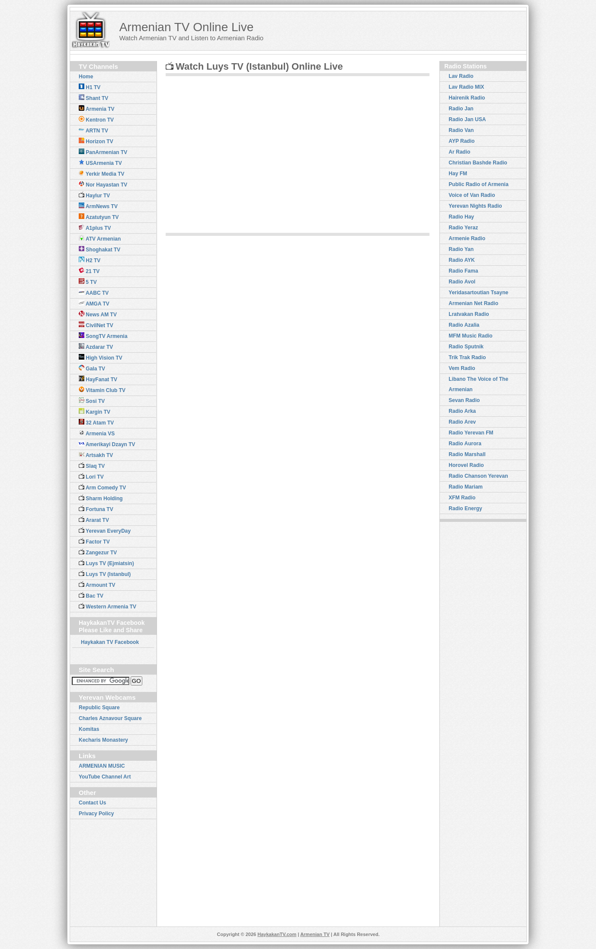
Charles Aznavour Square (110, 718)
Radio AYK (461, 260)
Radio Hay (461, 217)
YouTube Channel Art (105, 777)
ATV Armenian (100, 238)
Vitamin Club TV (102, 389)
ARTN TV (93, 130)
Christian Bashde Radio (478, 163)
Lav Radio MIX (466, 87)
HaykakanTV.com (276, 934)
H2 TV (89, 260)
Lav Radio (461, 76)
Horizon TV (96, 141)
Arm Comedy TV (102, 487)
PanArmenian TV (103, 151)
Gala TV (92, 368)
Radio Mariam (466, 487)
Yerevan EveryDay (105, 530)
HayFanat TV (98, 379)
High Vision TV (100, 357)
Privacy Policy (96, 814)
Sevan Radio (464, 400)
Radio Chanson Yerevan (478, 476)
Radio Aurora (465, 444)
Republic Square (99, 708)
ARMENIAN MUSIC (102, 766)
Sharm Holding (101, 498)
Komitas (89, 729)
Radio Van (461, 130)
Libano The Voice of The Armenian (478, 384)
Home (86, 77)
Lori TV (91, 476)
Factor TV (94, 541)
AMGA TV (94, 303)
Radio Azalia (464, 325)
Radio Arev (462, 422)
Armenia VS (97, 433)
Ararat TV (94, 519)
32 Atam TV (96, 422)
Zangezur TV (98, 552)
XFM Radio (462, 498)
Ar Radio (459, 152)
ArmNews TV (98, 206)
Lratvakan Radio (469, 314)
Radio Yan (461, 249)
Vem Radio (462, 368)
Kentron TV (96, 119)
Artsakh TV (96, 454)
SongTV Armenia (103, 335)
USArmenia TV (100, 162)
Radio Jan (461, 109)
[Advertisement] (422, 30)
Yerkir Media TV (102, 173)
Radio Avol (462, 282)
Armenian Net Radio (473, 303)
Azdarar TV (96, 346)
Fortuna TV (96, 508)
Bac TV (91, 595)
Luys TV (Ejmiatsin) (106, 563)
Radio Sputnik (466, 347)
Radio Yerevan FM (471, 433)
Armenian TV (315, 934)
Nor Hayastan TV (103, 184)
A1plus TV (95, 227)
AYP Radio (461, 141)
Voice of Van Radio (472, 195)
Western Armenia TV (107, 606)
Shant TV (93, 97)
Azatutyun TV (99, 216)
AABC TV (94, 292)
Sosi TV (92, 400)
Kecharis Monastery (103, 740)
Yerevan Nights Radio (475, 206)
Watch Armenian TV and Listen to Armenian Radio (191, 38)
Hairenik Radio (467, 98)
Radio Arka (462, 411)
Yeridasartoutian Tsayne (478, 293)
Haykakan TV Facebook (110, 642)
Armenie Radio (467, 238)
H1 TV (89, 87)
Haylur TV (94, 195)
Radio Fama (463, 271)
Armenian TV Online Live (186, 27)
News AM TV (98, 314)
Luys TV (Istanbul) (105, 573)
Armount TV (97, 584)
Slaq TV (92, 465)
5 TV (88, 281)
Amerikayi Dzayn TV (107, 444)
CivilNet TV (96, 325)
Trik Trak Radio (467, 357)
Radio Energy (465, 508)
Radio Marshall (467, 454)
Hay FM (458, 173)
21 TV (89, 270)
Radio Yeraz (463, 228)
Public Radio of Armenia (478, 184)
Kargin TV (94, 411)
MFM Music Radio (470, 336)
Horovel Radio (466, 465)
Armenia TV (97, 108)
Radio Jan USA (467, 119)
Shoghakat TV (99, 249)
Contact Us (92, 803)
